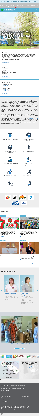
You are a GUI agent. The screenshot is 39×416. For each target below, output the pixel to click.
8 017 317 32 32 (29, 367)
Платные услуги (25, 396)
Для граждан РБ (7, 396)
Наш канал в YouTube (19, 348)
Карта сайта (24, 395)
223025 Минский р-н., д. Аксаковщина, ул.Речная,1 (11, 5)
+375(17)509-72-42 (34, 5)
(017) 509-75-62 (5, 85)
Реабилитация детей (29, 151)
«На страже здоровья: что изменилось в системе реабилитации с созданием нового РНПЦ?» (29, 257)
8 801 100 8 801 (29, 366)
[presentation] (2, 290)
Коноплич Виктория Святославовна (10, 294)
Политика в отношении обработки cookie (11, 408)
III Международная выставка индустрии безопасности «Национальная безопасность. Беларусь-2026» (8, 233)
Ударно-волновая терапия (29, 188)
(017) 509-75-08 (5, 90)
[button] (17, 42)
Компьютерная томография (10, 139)
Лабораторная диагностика (10, 163)
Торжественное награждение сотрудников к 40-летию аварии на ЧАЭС (8, 257)
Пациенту (6, 395)
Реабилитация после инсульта (10, 152)
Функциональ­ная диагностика (28, 164)
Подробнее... (5, 62)
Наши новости (6, 399)
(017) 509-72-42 (5, 89)
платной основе (33, 118)
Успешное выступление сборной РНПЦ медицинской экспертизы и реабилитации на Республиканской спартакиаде (28, 233)
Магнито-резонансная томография (29, 140)
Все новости (35, 263)
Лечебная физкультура (29, 175)
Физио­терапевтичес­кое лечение (10, 176)
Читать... (2, 236)
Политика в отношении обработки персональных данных (15, 407)
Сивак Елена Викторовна (24, 294)
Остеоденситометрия (10, 188)
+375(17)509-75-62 (26, 5)
